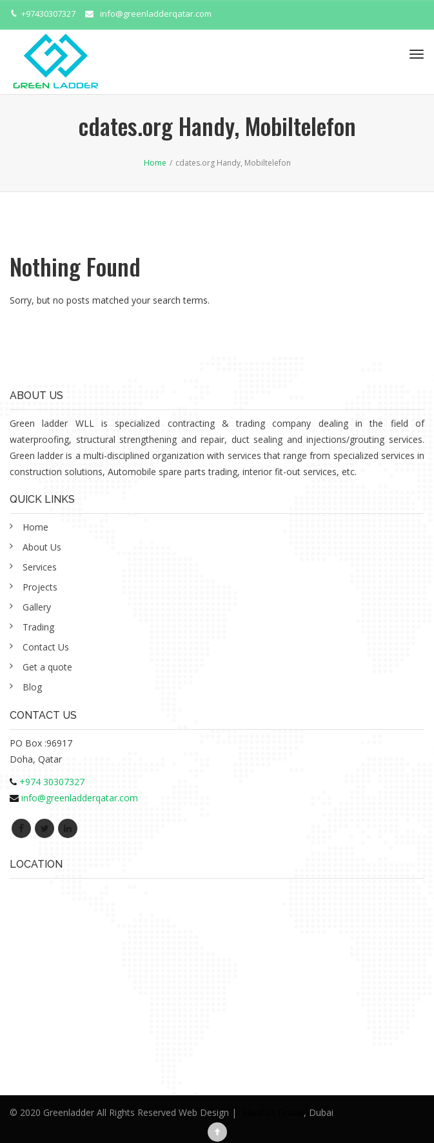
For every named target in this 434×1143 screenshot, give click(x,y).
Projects (40, 587)
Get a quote (47, 667)
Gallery (37, 607)
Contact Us (46, 647)
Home (35, 527)
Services (40, 567)
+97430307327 (48, 13)
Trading (38, 627)
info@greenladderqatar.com (156, 13)
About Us (42, 547)
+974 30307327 (51, 782)
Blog (32, 687)
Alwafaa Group (273, 1112)
